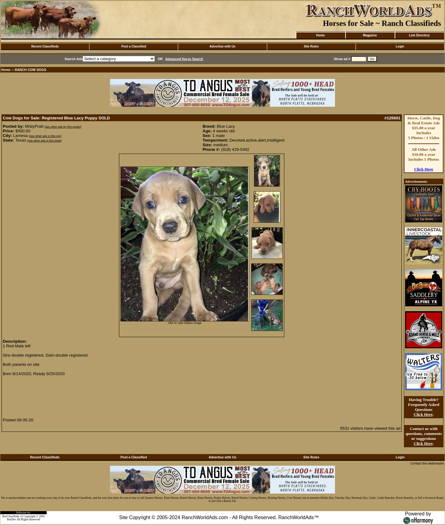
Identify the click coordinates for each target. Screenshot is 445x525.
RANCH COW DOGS (30, 70)
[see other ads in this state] (44, 140)
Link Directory (419, 35)
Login (400, 46)
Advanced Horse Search (184, 59)
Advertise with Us (222, 46)
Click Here (423, 169)
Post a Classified (133, 46)
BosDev (11, 519)
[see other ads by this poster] (63, 126)
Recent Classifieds (45, 46)
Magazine (370, 35)
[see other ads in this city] (45, 136)
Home (320, 35)
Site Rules (311, 46)
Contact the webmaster (427, 463)
